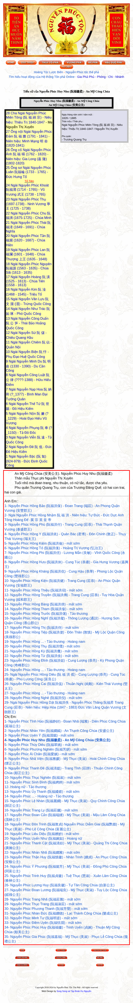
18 (8, 264)
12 (8, 333)
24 (8, 185)
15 (8, 299)
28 (8, 113)
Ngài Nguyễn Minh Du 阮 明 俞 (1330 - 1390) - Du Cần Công (28, 366)
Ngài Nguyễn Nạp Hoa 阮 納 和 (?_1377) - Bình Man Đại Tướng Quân (29, 394)
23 (8, 199)
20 (8, 236)
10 (8, 352)
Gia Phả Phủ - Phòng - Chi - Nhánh (100, 76)
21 (8, 222)
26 (8, 150)
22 (8, 213)
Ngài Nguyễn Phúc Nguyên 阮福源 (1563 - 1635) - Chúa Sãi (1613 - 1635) (29, 268)
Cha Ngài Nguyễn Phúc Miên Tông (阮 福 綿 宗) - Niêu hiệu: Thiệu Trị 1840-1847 (29, 117)
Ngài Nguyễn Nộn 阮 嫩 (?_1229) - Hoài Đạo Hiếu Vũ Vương (27, 418)
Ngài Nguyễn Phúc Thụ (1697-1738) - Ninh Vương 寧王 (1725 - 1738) (28, 204)
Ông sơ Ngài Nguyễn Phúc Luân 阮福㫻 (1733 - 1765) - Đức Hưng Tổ (28, 172)
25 (8, 168)
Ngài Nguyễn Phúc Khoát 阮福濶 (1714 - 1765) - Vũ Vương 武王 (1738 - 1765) (27, 190)
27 (8, 131)
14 (8, 309)
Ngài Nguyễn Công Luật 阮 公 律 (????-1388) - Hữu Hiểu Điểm (28, 380)
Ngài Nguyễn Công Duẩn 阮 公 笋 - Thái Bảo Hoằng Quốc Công (27, 323)
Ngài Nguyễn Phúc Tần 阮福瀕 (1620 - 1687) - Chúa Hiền (28, 240)
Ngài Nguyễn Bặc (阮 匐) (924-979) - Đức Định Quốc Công (27, 461)
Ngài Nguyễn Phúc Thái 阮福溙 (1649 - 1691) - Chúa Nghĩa (28, 227)
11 (8, 342)
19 (8, 250)
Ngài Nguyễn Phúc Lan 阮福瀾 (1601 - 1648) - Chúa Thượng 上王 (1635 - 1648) (28, 254)
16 (8, 289)
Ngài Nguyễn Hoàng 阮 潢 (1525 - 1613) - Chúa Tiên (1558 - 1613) (28, 281)
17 (8, 277)
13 (8, 318)
